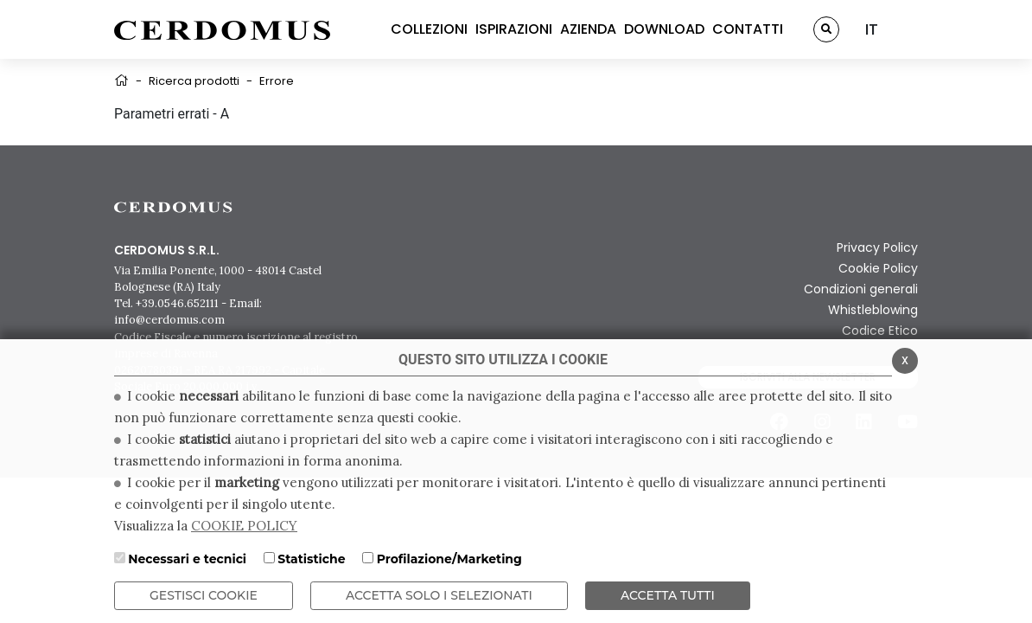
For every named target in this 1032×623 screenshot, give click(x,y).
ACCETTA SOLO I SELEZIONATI (439, 595)
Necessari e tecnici (187, 559)
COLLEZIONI (429, 29)
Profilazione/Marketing (449, 559)
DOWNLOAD (664, 29)
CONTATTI (747, 29)
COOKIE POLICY (244, 525)
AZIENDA (588, 29)
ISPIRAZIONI (513, 29)
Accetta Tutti (668, 595)
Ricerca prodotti (194, 81)
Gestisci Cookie (204, 595)
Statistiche (311, 559)
